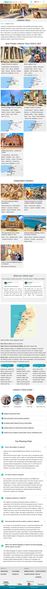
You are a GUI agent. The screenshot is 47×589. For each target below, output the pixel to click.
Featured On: (30, 582)
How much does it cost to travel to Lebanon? (16, 416)
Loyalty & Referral (40, 569)
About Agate (4, 569)
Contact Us (15, 571)
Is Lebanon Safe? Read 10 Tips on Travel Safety (18, 420)
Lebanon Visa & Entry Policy (12, 411)
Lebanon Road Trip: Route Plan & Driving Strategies (19, 425)
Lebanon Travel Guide (23, 387)
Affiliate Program (29, 569)
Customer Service (29, 571)
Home (2, 23)
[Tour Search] (44, 2)
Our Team (3, 571)
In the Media (15, 569)
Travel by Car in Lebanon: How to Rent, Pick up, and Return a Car (23, 430)
